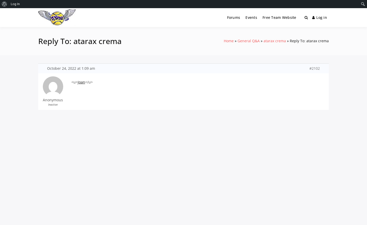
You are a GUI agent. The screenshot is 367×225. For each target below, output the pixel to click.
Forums (233, 17)
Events (251, 17)
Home (229, 40)
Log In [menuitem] (15, 4)
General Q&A (249, 40)
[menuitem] (4, 4)
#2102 (314, 68)
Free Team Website (279, 17)
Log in (319, 17)
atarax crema (275, 40)
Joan (81, 82)
